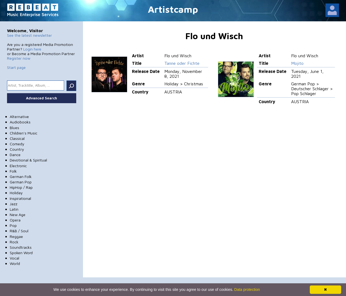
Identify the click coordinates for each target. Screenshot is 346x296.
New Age (17, 214)
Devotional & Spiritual (28, 160)
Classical (17, 138)
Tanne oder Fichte (181, 63)
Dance (15, 154)
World (15, 263)
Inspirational (20, 198)
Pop (13, 225)
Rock (14, 242)
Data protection (247, 289)
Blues (14, 127)
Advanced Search (41, 98)
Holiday (16, 192)
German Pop (21, 182)
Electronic (18, 165)
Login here (32, 49)
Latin (14, 209)
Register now (18, 58)
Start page (16, 67)
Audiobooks (20, 122)
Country (17, 149)
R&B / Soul (19, 230)
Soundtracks (21, 247)
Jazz (13, 203)
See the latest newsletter (29, 35)
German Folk (21, 176)
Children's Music (23, 133)
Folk (13, 171)
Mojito (297, 63)
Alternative (19, 116)
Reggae (16, 236)
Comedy (17, 144)
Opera (15, 220)
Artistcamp (173, 9)
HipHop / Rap (21, 187)
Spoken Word (21, 252)
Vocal (14, 258)
